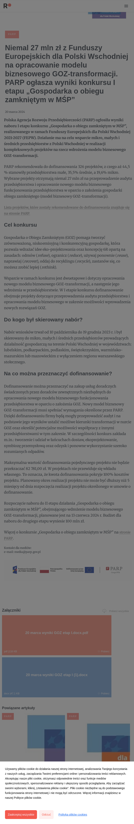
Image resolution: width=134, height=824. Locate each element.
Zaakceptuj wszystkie (21, 814)
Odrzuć (46, 814)
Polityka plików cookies (72, 814)
